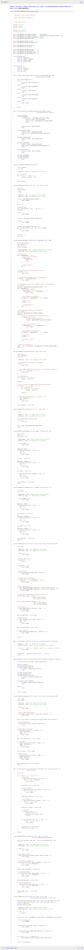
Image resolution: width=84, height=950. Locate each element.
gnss (16, 8)
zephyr (42, 6)
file (37, 11)
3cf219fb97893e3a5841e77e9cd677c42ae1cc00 (58, 6)
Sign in (81, 2)
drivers (12, 8)
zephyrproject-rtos (33, 6)
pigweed (12, 6)
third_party (19, 6)
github (25, 6)
